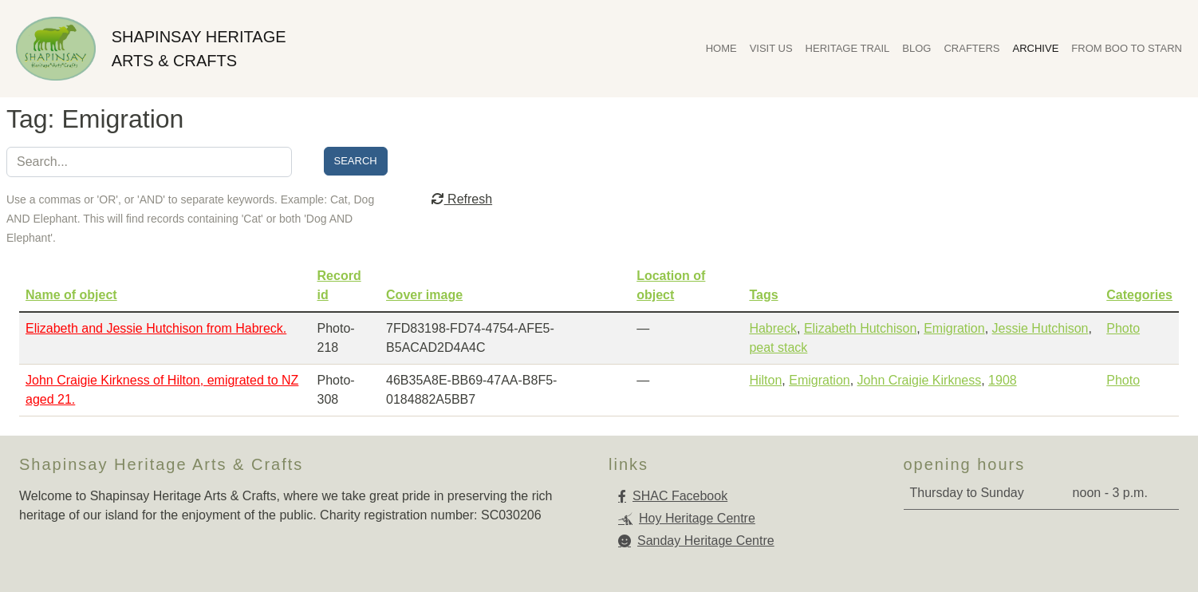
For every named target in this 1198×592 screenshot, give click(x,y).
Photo (1123, 328)
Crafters (971, 48)
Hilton (765, 380)
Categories (1139, 295)
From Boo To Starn (1126, 48)
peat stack (778, 347)
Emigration (954, 328)
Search (355, 161)
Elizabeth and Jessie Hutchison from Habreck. (156, 328)
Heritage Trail (848, 48)
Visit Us (771, 48)
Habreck (773, 328)
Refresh (462, 199)
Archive (1036, 48)
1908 (1002, 380)
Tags (763, 295)
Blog (916, 48)
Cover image (424, 295)
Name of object (71, 295)
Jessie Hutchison (1040, 328)
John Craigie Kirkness (919, 380)
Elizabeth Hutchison (860, 328)
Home (721, 48)
